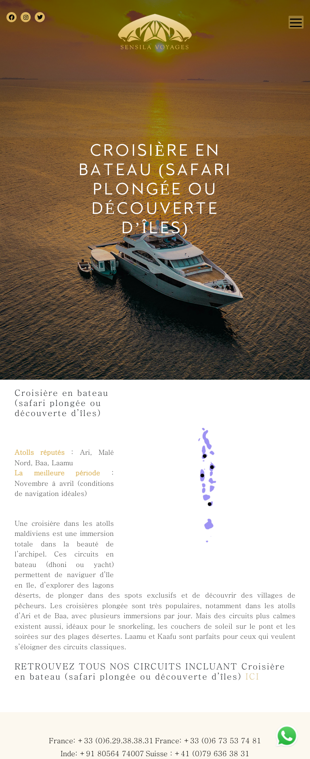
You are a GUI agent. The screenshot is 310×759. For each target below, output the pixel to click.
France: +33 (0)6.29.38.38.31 (101, 740)
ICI (252, 676)
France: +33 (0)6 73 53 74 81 (208, 740)
